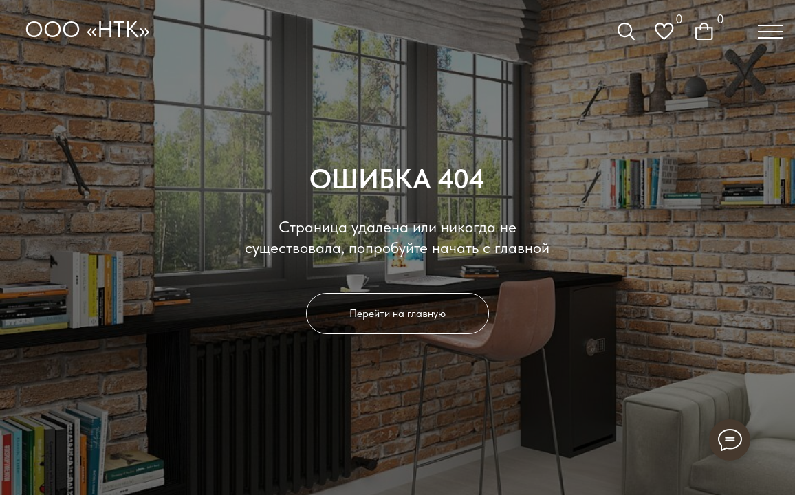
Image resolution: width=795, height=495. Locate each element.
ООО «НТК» (87, 29)
